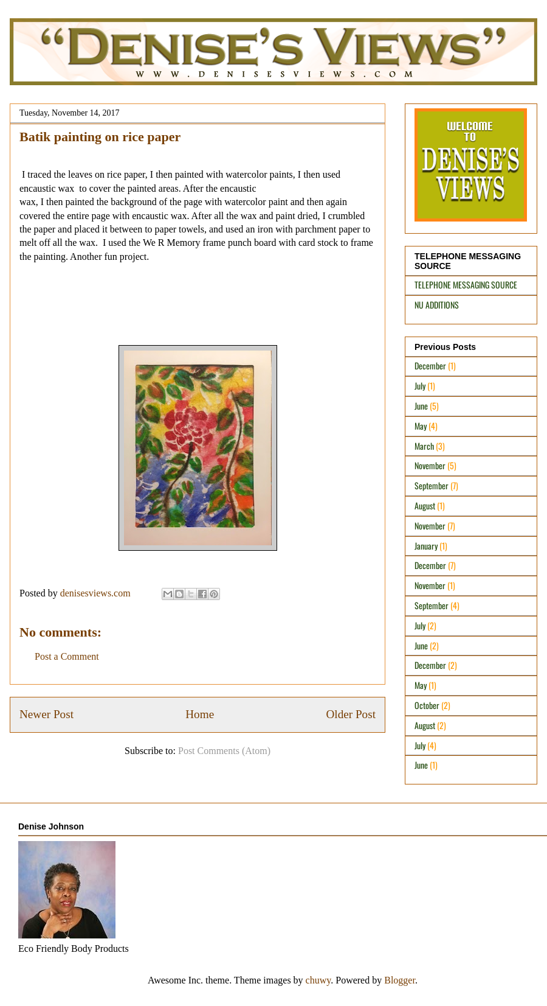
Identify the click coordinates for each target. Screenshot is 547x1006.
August (425, 505)
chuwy (318, 980)
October (427, 705)
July (420, 385)
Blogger (399, 980)
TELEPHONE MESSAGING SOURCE (466, 284)
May (421, 425)
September (432, 485)
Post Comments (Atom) (224, 751)
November (430, 465)
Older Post (351, 714)
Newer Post (46, 714)
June (421, 405)
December (430, 365)
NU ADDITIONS (437, 304)
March (424, 445)
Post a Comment (67, 656)
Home (199, 714)
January (426, 545)
